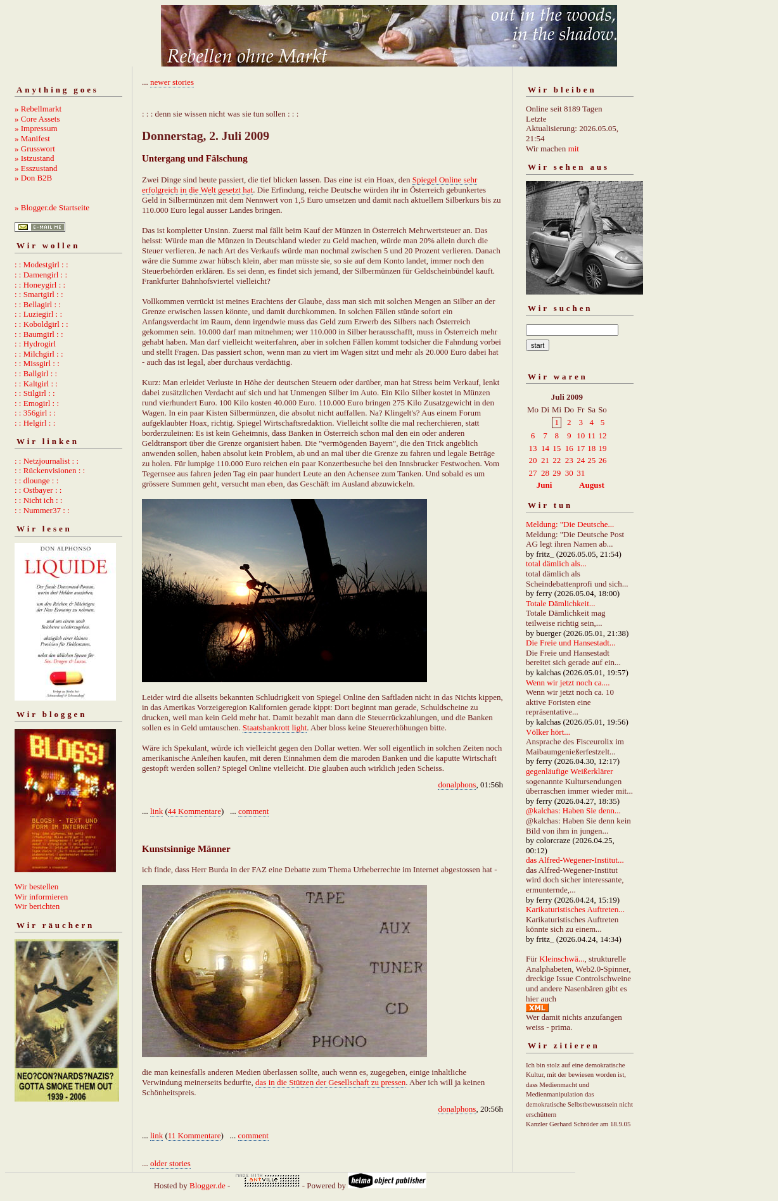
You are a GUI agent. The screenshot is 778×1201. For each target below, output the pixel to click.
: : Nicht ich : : (38, 500)
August (591, 485)
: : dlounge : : (36, 480)
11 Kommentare (194, 1135)
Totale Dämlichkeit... (561, 603)
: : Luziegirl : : (38, 314)
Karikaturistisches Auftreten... (575, 909)
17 (581, 448)
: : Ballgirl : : (36, 373)
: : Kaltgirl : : (36, 383)
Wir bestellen (36, 886)
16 (569, 448)
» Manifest (32, 138)
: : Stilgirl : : (35, 393)
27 (533, 473)
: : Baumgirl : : (39, 334)
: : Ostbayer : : (38, 490)
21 (545, 460)
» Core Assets (37, 119)
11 (591, 435)
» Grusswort (35, 148)
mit (573, 148)
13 (533, 448)
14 (545, 448)
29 (556, 473)
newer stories (172, 82)
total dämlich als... (556, 563)
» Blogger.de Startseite (52, 207)
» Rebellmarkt (38, 108)
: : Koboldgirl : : (41, 324)
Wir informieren (41, 896)
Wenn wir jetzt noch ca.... (568, 682)
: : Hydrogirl (35, 343)
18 (591, 448)
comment (253, 811)
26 (602, 460)
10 (581, 435)
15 (556, 448)
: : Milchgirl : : (39, 354)
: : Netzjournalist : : (47, 461)
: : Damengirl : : (41, 274)
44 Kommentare (194, 811)
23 (569, 460)
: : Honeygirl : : (40, 284)
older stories (170, 1163)
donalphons (457, 784)
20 (533, 460)
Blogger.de (207, 1185)
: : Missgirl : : (37, 363)
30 (569, 473)
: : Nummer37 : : (42, 510)
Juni (544, 485)
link (156, 811)
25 (591, 460)
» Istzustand (34, 158)
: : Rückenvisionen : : (50, 470)
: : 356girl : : (35, 412)
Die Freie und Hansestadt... (571, 642)
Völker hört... (548, 732)
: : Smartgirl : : (39, 294)
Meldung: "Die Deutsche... (570, 524)
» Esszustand (36, 168)
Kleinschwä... (561, 958)
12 (602, 435)
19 (602, 448)
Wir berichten (37, 906)
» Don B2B (33, 177)
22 (556, 460)
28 (545, 473)
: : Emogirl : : (37, 403)
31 (581, 473)
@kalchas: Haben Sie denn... (573, 810)
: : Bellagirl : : (38, 304)
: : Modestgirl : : (41, 264)
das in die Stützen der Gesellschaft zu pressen (330, 1082)
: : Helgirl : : (35, 423)
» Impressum (36, 128)
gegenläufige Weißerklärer (569, 771)
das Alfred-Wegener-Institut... (575, 860)
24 (581, 460)
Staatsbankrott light (275, 727)
